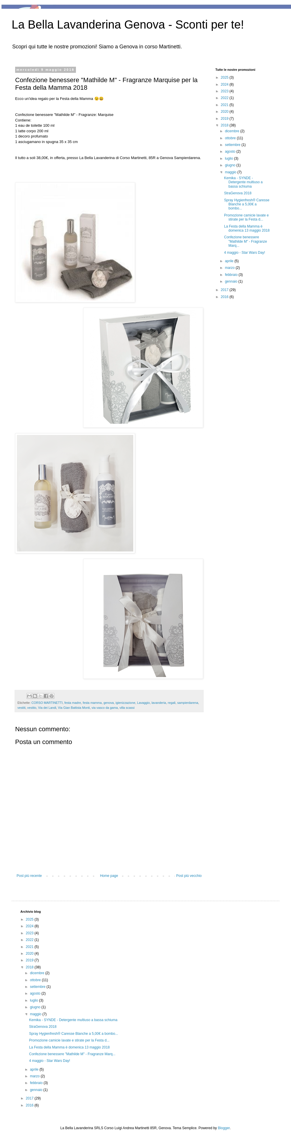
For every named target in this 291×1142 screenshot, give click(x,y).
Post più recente (29, 876)
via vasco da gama (105, 707)
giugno (230, 165)
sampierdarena (187, 702)
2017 (225, 290)
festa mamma (92, 702)
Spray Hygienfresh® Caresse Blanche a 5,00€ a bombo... (246, 204)
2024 (225, 84)
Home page (109, 876)
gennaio (231, 281)
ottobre (231, 138)
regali (171, 702)
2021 (225, 105)
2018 (225, 125)
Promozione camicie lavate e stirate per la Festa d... (246, 217)
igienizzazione (125, 702)
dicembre (232, 131)
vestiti (21, 707)
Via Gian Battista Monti (74, 707)
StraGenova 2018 (237, 193)
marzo (230, 268)
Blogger (224, 1128)
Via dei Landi (47, 707)
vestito (31, 707)
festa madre (72, 702)
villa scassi (127, 707)
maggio (231, 172)
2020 (225, 112)
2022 (225, 98)
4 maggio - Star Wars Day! (244, 253)
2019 (225, 119)
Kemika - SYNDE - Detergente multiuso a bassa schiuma (243, 182)
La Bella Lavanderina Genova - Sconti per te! (128, 24)
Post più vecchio (189, 876)
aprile (230, 261)
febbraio (232, 275)
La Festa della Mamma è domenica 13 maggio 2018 (246, 228)
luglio (229, 158)
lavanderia (159, 702)
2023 (225, 91)
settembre (233, 145)
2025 (225, 77)
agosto (230, 151)
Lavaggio (143, 702)
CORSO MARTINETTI (47, 702)
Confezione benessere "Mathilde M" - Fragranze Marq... (245, 241)
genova (109, 702)
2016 (225, 297)
